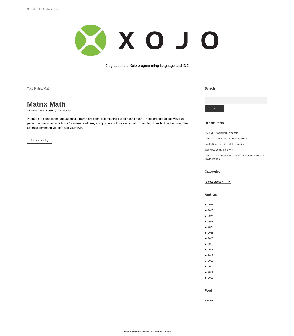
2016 (210, 261)
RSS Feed (210, 300)
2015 (210, 266)
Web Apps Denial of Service (219, 150)
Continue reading (41, 141)
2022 (210, 227)
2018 (210, 249)
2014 (210, 272)
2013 (210, 277)
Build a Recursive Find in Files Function (224, 144)
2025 (210, 210)
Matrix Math (46, 104)
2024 (210, 216)
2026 (210, 204)
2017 (210, 255)
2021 (210, 232)
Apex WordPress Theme (136, 331)
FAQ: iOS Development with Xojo (221, 133)
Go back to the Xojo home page (43, 9)
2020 (210, 238)
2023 (210, 221)
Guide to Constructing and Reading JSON (226, 138)
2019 (210, 244)
